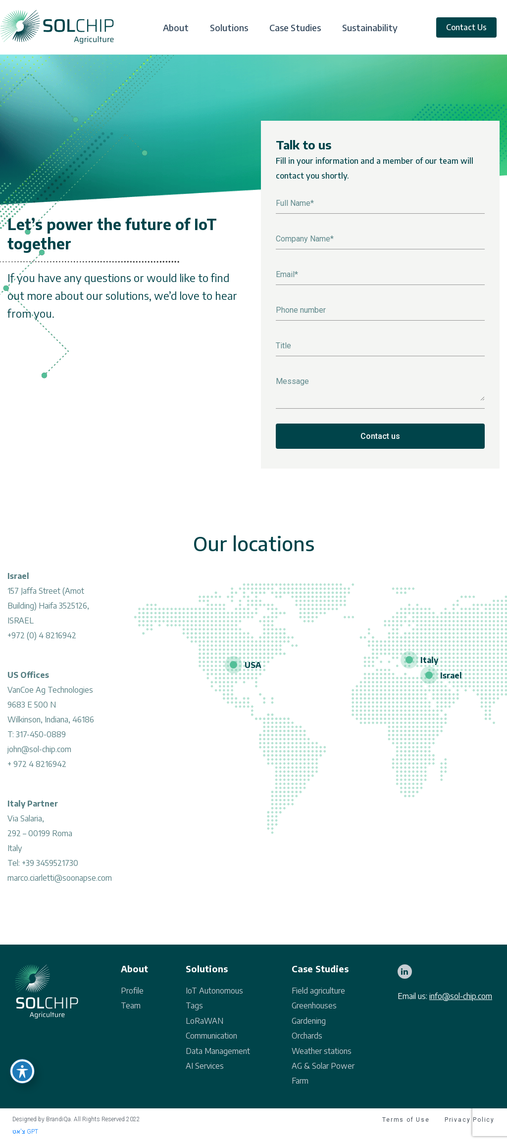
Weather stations (322, 1051)
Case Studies (295, 27)
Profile (132, 991)
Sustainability (370, 27)
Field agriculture (318, 991)
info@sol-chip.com (460, 996)
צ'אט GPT (25, 1131)
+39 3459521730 (50, 866)
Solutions (229, 27)
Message (292, 381)
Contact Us (466, 27)
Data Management (218, 1051)
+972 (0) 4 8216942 (41, 638)
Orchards (307, 1036)
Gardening (309, 1021)
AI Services (205, 1066)
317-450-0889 (41, 737)
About (176, 27)
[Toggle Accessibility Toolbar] (22, 1071)
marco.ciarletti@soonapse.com (59, 881)
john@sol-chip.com (39, 752)
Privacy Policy (470, 1119)
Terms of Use (406, 1119)
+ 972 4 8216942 (36, 767)
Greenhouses (314, 1005)
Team (131, 1005)
